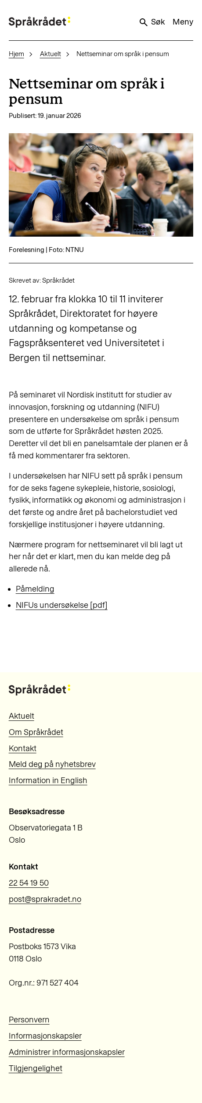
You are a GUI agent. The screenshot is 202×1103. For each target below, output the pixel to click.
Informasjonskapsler (45, 1036)
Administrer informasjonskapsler (67, 1052)
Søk (151, 22)
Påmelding (35, 589)
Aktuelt (50, 54)
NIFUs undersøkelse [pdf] (62, 605)
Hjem (16, 54)
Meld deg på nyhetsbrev (52, 764)
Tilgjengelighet (35, 1068)
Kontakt (22, 748)
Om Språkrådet (36, 732)
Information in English (48, 780)
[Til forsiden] (39, 22)
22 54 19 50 (29, 883)
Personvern (29, 1020)
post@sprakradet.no (45, 899)
